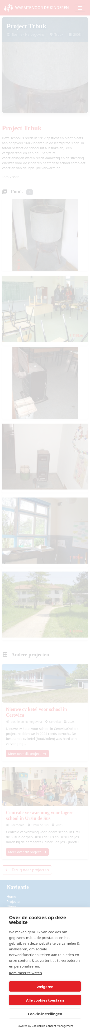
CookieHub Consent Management (52, 1026)
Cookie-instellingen (45, 1013)
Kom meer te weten (25, 972)
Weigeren (45, 986)
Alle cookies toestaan (45, 1000)
